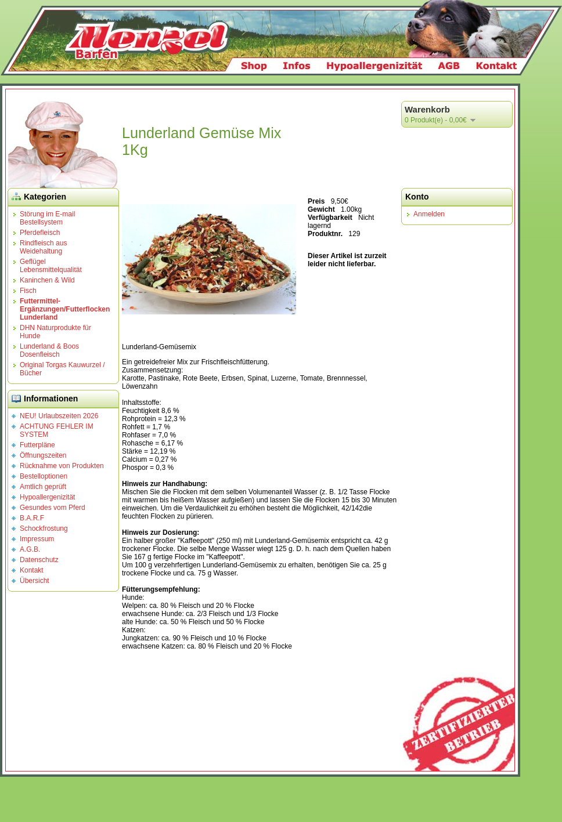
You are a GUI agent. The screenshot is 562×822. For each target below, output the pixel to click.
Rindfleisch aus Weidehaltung (43, 247)
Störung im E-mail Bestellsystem (47, 218)
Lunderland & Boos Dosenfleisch (49, 350)
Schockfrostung (44, 528)
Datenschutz (39, 560)
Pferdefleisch (40, 233)
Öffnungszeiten (43, 455)
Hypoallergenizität (47, 497)
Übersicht (34, 581)
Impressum (37, 539)
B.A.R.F (32, 518)
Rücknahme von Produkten (62, 466)
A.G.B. (30, 549)
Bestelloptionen (43, 476)
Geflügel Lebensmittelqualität (51, 266)
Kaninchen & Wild (47, 280)
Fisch (28, 291)
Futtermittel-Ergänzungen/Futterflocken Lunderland (65, 309)
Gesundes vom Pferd (52, 508)
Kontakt (32, 570)
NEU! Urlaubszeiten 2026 (59, 416)
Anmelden (429, 214)
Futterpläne (37, 445)
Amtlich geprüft (43, 487)
